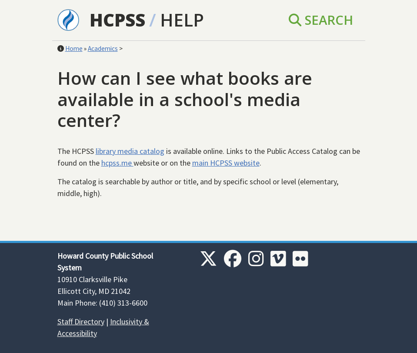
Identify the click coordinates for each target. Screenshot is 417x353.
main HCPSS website (226, 163)
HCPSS (117, 20)
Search (321, 20)
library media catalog (130, 151)
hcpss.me (117, 163)
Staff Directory (80, 321)
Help (182, 20)
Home (74, 48)
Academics (103, 48)
